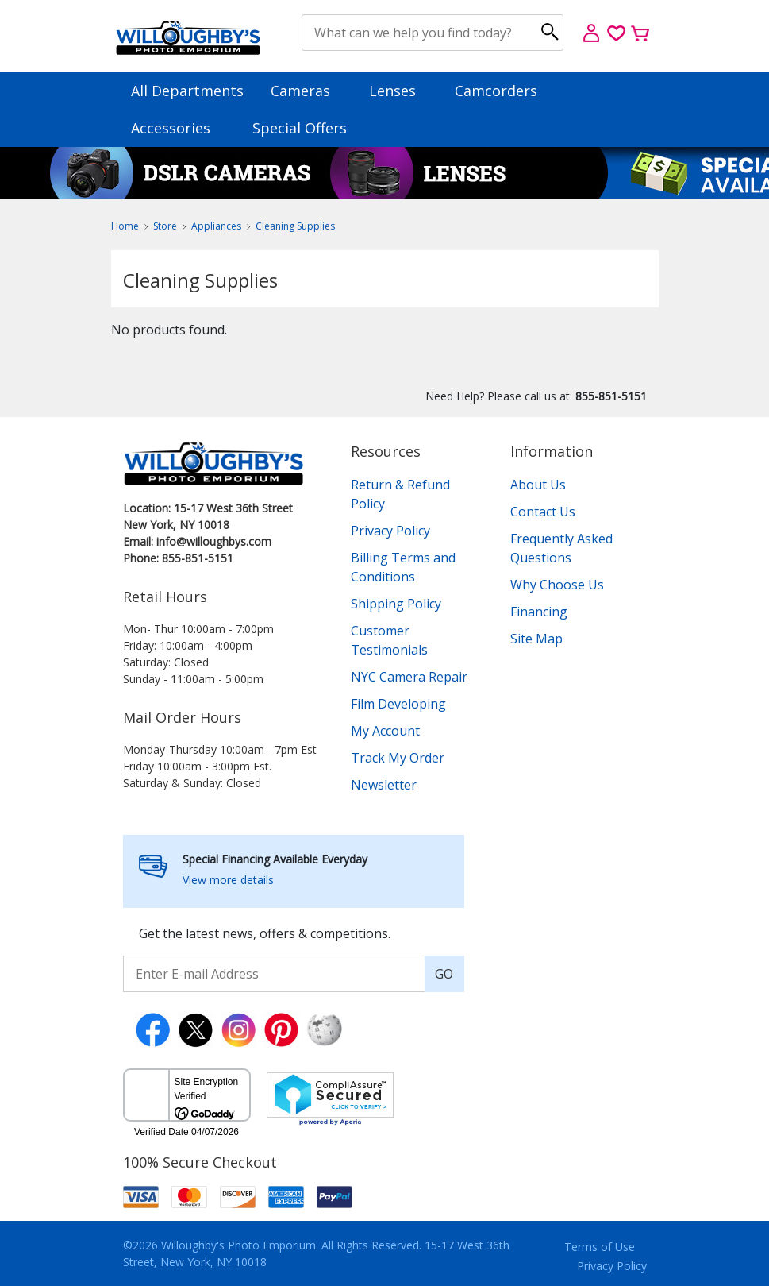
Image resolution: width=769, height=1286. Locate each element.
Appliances (216, 226)
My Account (385, 731)
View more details (228, 879)
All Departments (187, 90)
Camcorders (503, 90)
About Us (538, 484)
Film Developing (398, 704)
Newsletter (384, 785)
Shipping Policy (396, 603)
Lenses (400, 90)
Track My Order (397, 758)
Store (165, 226)
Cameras (308, 90)
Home (125, 226)
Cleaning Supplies (295, 226)
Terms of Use (599, 1246)
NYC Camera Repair (409, 676)
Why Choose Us (557, 584)
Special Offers (299, 127)
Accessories (178, 127)
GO (444, 974)
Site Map (536, 638)
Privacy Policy (390, 530)
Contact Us (542, 511)
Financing (538, 611)
